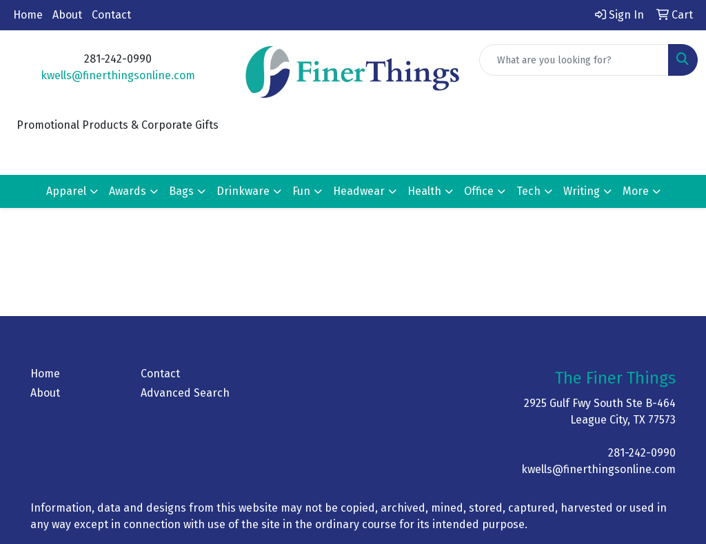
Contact (111, 14)
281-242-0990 (642, 452)
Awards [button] (127, 191)
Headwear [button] (359, 191)
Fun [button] (301, 191)
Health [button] (424, 191)
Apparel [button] (66, 191)
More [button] (636, 191)
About (67, 14)
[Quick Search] (574, 60)
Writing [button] (581, 191)
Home (28, 14)
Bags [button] (181, 191)
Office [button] (479, 191)
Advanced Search (185, 392)
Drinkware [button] (243, 191)
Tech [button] (528, 191)
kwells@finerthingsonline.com (118, 75)
